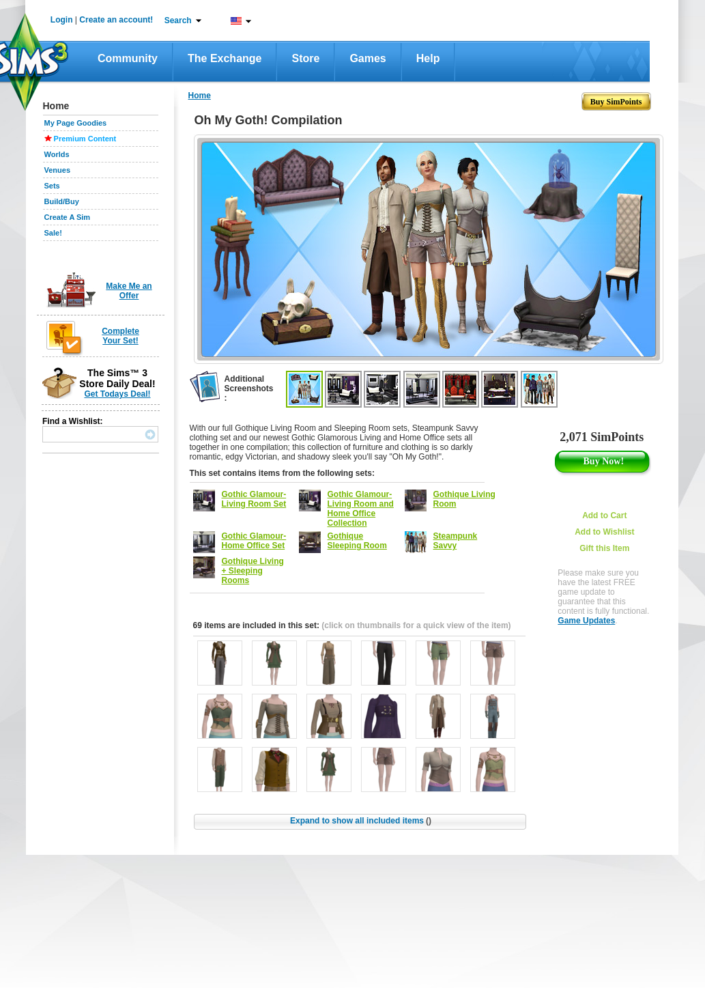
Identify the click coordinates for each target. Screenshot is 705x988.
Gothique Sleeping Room (357, 540)
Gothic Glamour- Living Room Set (254, 499)
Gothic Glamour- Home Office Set (254, 540)
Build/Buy (61, 201)
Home (199, 95)
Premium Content (85, 139)
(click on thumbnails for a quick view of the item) (415, 625)
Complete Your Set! (120, 335)
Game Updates (586, 620)
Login (62, 20)
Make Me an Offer (129, 290)
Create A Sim (67, 217)
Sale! (53, 233)
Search (178, 20)
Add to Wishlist (604, 532)
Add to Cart (604, 515)
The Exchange (224, 58)
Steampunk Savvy (455, 540)
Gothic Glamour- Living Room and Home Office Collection (361, 509)
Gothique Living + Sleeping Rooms (253, 570)
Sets (52, 186)
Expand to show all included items (360, 820)
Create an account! (116, 20)
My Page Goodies (75, 123)
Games (367, 58)
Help (428, 58)
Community (128, 58)
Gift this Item (604, 548)
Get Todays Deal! (117, 394)
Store (305, 58)
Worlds (57, 154)
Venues (57, 170)
